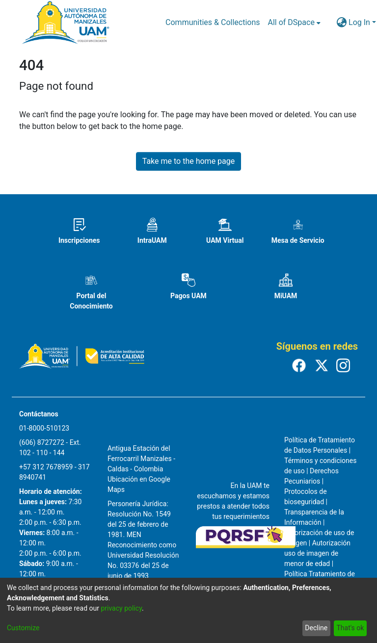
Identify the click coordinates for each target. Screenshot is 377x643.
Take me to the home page (188, 161)
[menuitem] (294, 22)
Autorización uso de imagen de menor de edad (317, 553)
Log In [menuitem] (359, 22)
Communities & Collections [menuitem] (212, 22)
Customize (23, 628)
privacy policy (121, 608)
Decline (316, 628)
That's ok (350, 628)
